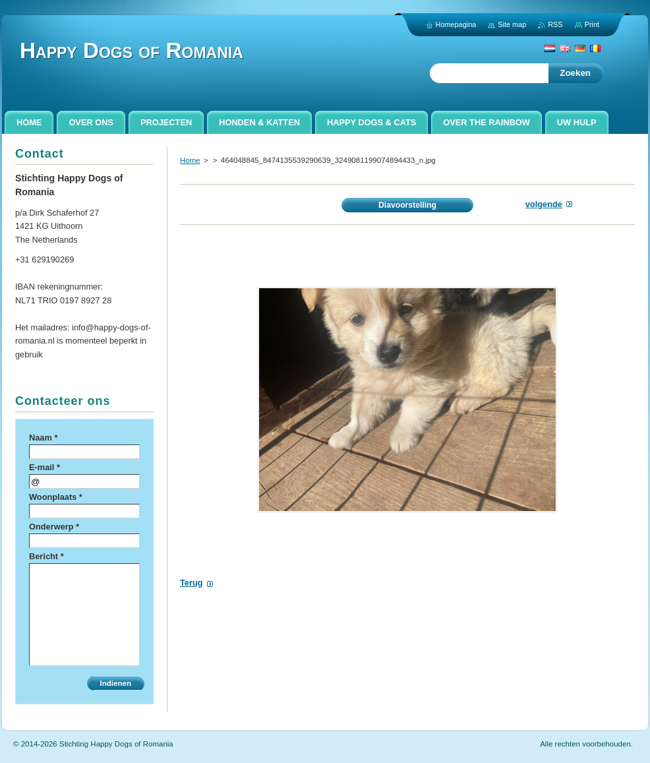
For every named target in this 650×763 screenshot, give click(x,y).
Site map (512, 24)
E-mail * (44, 467)
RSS (555, 24)
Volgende (543, 204)
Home (190, 160)
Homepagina (456, 24)
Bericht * (46, 556)
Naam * (43, 438)
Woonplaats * (55, 497)
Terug (191, 583)
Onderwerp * (54, 527)
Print (592, 24)
